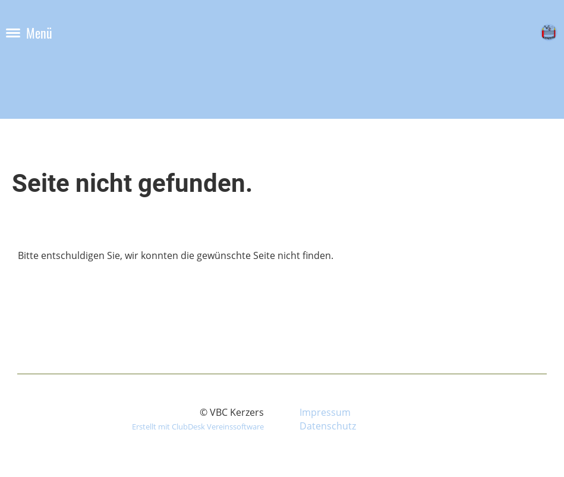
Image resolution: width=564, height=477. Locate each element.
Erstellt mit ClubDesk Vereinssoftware (198, 426)
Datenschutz (328, 425)
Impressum (325, 412)
